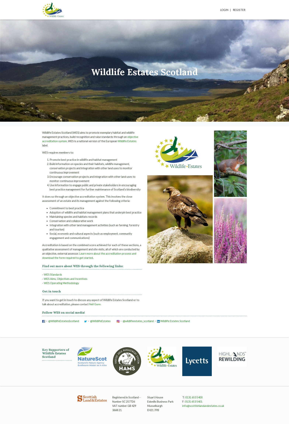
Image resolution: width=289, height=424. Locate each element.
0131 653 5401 (193, 401)
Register (239, 9)
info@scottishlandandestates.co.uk (203, 405)
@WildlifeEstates (100, 321)
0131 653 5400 (194, 397)
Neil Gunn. (95, 304)
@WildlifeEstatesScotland (64, 321)
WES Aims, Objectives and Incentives (65, 278)
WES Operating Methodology (61, 283)
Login (224, 9)
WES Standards (53, 274)
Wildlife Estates (127, 141)
